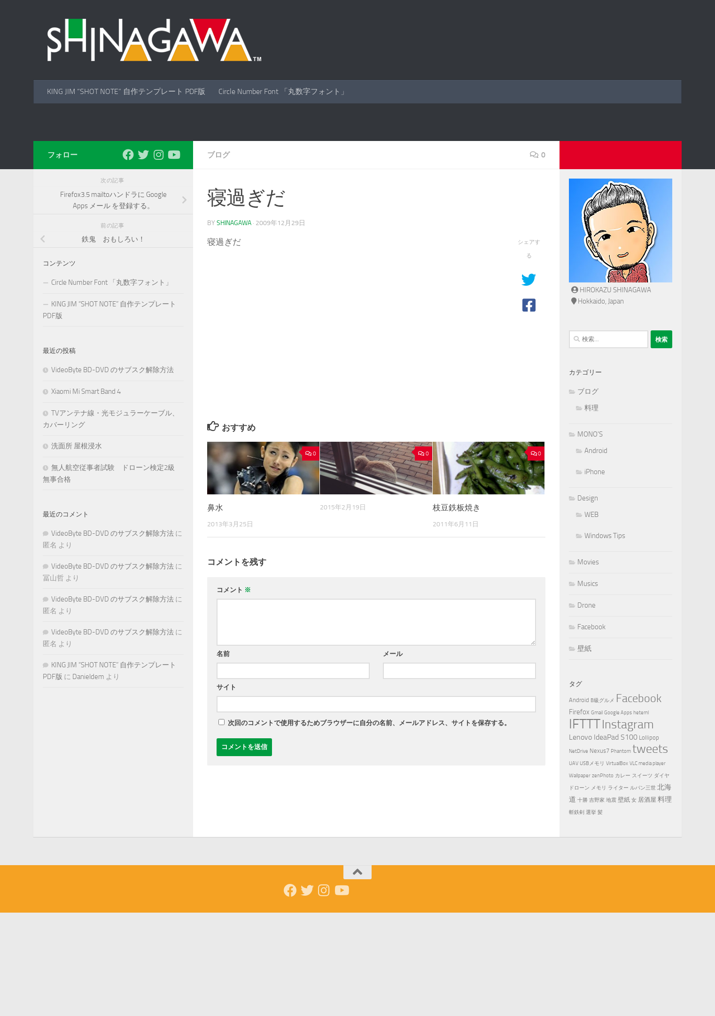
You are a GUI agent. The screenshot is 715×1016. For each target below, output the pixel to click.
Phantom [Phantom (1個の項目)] (621, 855)
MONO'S (590, 537)
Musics (587, 687)
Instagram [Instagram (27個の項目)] (628, 828)
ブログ (218, 258)
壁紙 (584, 752)
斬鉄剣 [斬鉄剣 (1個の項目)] (576, 916)
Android (595, 554)
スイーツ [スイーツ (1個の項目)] (642, 879)
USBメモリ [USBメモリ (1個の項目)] (592, 867)
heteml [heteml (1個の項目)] (641, 816)
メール (393, 757)
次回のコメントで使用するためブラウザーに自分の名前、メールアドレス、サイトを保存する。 (369, 826)
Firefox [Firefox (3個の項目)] (579, 815)
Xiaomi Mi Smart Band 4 (86, 495)
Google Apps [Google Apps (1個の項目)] (618, 816)
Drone (586, 708)
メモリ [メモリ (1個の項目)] (598, 891)
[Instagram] (158, 258)
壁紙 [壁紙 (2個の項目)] (624, 903)
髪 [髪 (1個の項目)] (600, 916)
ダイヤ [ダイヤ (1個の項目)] (661, 879)
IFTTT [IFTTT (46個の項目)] (584, 827)
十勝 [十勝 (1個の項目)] (582, 903)
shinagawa (234, 326)
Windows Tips (604, 639)
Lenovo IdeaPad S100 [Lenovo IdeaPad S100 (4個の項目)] (603, 840)
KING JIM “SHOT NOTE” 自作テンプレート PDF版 (126, 91)
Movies (588, 665)
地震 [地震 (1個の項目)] (611, 903)
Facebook (591, 730)
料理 (591, 511)
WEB (591, 618)
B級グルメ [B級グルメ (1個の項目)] (602, 804)
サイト (226, 791)
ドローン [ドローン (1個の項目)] (579, 891)
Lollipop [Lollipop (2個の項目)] (649, 840)
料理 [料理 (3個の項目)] (665, 903)
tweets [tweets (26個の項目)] (650, 852)
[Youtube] (173, 258)
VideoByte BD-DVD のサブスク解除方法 (112, 473)
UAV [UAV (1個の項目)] (573, 867)
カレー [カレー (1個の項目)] (622, 879)
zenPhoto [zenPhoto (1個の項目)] (603, 879)
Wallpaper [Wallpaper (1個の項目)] (580, 879)
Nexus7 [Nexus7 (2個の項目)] (599, 854)
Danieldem (88, 780)
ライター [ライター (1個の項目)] (618, 891)
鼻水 (215, 611)
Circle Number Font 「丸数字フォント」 (283, 91)
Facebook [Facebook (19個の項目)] (638, 801)
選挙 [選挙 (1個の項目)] (591, 916)
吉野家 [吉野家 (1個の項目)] (597, 903)
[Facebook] (128, 258)
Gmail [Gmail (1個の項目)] (597, 816)
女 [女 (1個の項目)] (634, 903)
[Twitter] (143, 258)
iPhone (594, 575)
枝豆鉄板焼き (457, 611)
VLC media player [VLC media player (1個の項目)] (648, 867)
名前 (223, 757)
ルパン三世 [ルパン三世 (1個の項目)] (643, 891)
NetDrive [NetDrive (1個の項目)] (578, 855)
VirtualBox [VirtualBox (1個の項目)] (617, 867)
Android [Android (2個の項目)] (579, 803)
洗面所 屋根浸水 (76, 549)
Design (587, 601)
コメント (234, 693)
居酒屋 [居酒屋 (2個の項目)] (647, 903)
